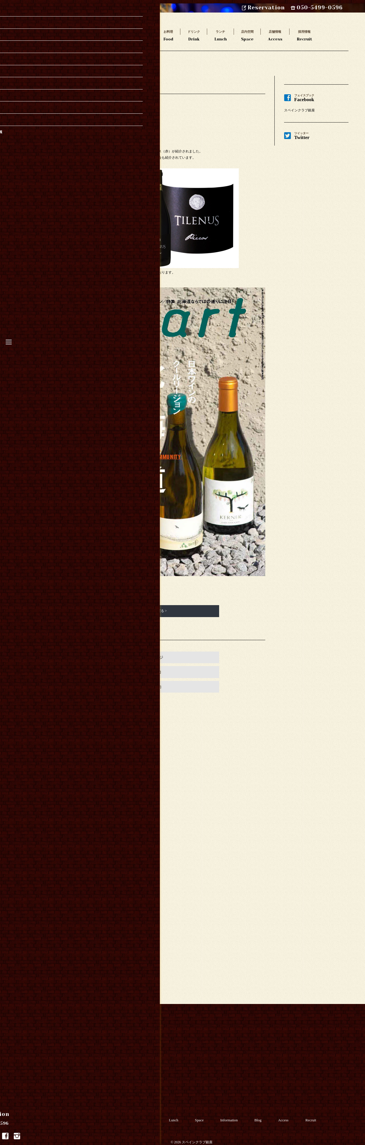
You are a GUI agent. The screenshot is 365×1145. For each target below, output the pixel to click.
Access (275, 34)
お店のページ (151, 657)
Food (168, 34)
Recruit (304, 34)
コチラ (119, 585)
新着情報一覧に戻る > (150, 611)
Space (247, 34)
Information (234, 1115)
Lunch (220, 34)
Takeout (110, 34)
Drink (193, 34)
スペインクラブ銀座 (299, 110)
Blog (265, 1115)
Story (79, 34)
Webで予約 (151, 672)
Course (141, 34)
